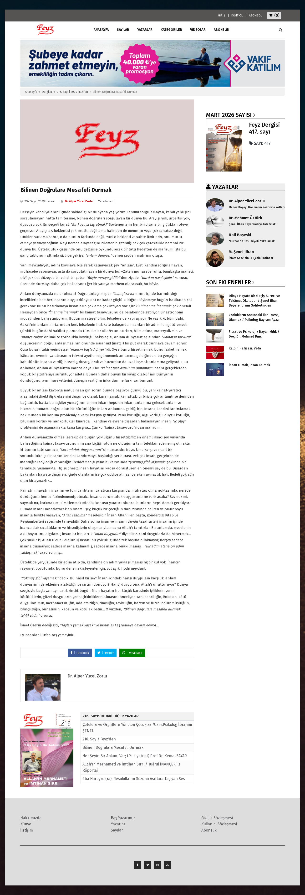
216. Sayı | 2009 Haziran (72, 92)
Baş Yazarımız (123, 818)
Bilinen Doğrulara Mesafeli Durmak (112, 747)
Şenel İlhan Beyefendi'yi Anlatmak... (253, 224)
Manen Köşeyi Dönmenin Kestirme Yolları (257, 207)
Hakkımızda (30, 818)
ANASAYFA (101, 30)
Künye (25, 824)
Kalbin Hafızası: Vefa (245, 348)
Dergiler (47, 92)
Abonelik (209, 830)
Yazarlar (144, 30)
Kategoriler (171, 30)
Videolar (198, 30)
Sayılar (123, 30)
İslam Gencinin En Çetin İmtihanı (251, 258)
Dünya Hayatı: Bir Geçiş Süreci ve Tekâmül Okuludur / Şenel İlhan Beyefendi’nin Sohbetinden (254, 300)
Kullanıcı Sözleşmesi (219, 824)
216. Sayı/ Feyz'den (99, 739)
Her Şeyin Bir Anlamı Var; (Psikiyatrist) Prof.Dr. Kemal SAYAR (134, 756)
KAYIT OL (237, 15)
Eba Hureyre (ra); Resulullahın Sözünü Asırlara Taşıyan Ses (133, 778)
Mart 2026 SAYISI (229, 115)
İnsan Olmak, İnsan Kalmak (249, 365)
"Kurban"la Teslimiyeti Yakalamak (252, 241)
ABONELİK (221, 30)
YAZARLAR (225, 187)
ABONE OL (255, 15)
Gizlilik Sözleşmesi (217, 818)
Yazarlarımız (106, 201)
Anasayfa (31, 92)
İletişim (26, 830)
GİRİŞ (221, 15)
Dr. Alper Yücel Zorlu (79, 201)
